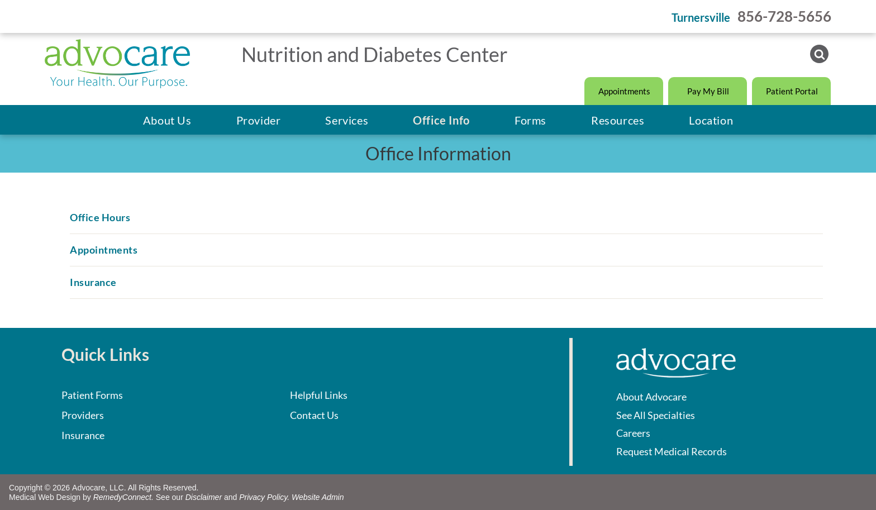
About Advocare (651, 396)
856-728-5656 (784, 16)
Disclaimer (203, 497)
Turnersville (701, 17)
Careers (633, 433)
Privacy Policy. (264, 497)
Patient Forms (92, 395)
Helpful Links (318, 395)
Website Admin (318, 497)
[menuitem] (167, 120)
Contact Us (314, 415)
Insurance (82, 435)
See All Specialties (655, 415)
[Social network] (819, 55)
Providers (82, 415)
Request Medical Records (671, 451)
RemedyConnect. (123, 497)
